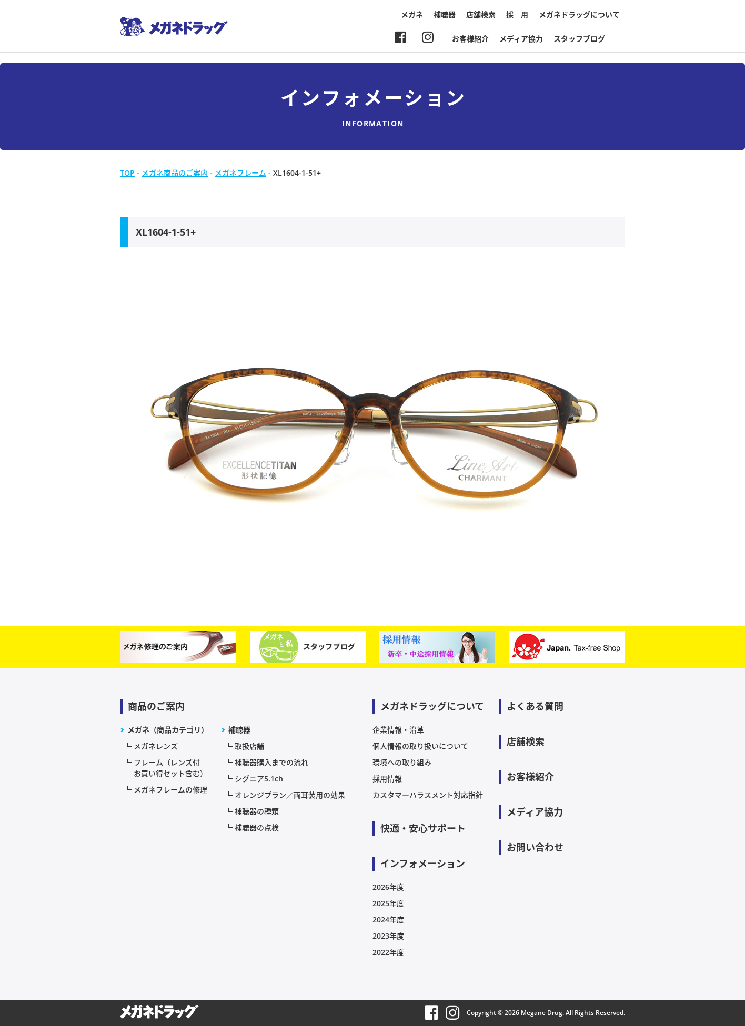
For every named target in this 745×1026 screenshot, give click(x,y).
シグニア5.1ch (259, 779)
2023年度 (388, 936)
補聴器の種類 (257, 811)
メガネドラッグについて (579, 14)
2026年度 (388, 887)
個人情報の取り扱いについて (420, 746)
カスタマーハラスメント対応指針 (427, 795)
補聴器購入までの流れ (271, 762)
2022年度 (388, 952)
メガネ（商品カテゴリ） (167, 730)
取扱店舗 (249, 746)
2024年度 (388, 920)
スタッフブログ (579, 39)
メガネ (412, 14)
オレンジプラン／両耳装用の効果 (290, 795)
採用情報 (387, 779)
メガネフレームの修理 (170, 790)
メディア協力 (521, 39)
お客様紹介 (470, 39)
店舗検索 (481, 14)
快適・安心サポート (423, 828)
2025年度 (388, 903)
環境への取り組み (401, 762)
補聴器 (445, 14)
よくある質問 (535, 706)
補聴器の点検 (257, 827)
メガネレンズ (156, 746)
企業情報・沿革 (398, 730)
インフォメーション (422, 863)
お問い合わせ (535, 847)
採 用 (517, 14)
